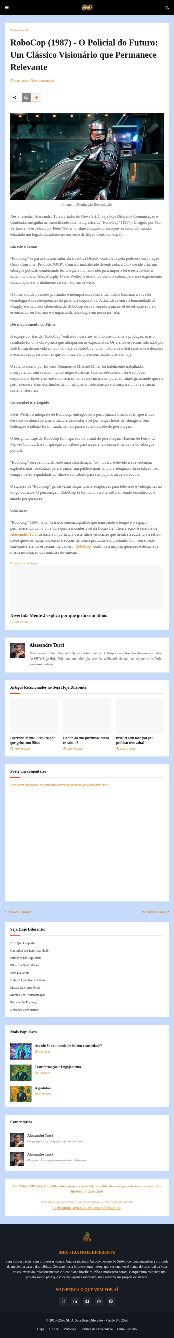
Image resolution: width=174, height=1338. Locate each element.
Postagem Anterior (20, 911)
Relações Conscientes (24, 1010)
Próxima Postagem (154, 911)
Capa (40, 1329)
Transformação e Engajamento (58, 1067)
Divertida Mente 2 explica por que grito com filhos (58, 615)
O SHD (54, 1329)
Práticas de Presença (24, 1002)
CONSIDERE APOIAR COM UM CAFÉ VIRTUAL (87, 1208)
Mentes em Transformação (28, 995)
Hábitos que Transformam (27, 980)
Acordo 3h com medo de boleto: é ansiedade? (68, 1046)
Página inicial (19, 30)
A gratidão (42, 1088)
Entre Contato (127, 1329)
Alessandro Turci (24, 534)
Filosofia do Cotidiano (25, 965)
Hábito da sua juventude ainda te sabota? (86, 740)
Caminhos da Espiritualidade (29, 950)
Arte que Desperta (22, 943)
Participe (70, 1329)
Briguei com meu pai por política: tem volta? (134, 740)
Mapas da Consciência (25, 987)
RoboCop (83, 546)
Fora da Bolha (20, 973)
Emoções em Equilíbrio (26, 958)
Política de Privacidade (96, 1329)
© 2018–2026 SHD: (60, 1320)
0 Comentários (44, 80)
